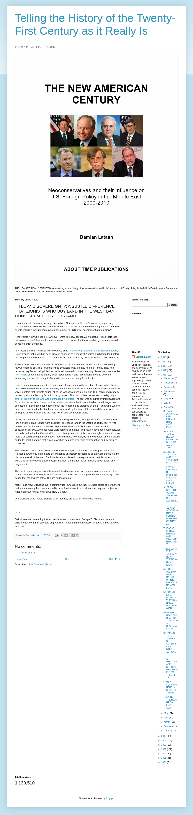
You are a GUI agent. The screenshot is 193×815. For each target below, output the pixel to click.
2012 (164, 370)
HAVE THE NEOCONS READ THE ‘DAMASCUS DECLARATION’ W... (170, 620)
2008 (164, 745)
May (166, 713)
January (168, 730)
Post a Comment (27, 552)
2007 (164, 749)
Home (68, 559)
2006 (164, 753)
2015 (164, 357)
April (166, 717)
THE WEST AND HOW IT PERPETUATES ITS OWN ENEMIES (170, 475)
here (22, 526)
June (166, 407)
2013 (164, 366)
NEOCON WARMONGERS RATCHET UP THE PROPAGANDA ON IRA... (170, 578)
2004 (164, 762)
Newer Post (21, 559)
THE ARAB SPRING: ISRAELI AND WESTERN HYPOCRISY (170, 536)
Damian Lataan (143, 357)
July (166, 403)
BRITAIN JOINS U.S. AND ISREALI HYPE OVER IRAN (170, 419)
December (169, 378)
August (167, 398)
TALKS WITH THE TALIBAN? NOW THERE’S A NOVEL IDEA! (170, 556)
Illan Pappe (21, 374)
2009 (164, 740)
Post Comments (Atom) (40, 564)
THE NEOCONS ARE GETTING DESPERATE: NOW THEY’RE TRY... (170, 668)
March (167, 722)
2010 (164, 736)
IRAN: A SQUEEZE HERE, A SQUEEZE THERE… (170, 687)
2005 (164, 758)
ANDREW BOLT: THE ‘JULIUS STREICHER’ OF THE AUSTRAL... (170, 495)
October (168, 387)
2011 (164, 374)
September (169, 391)
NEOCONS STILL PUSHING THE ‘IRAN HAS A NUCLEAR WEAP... (170, 600)
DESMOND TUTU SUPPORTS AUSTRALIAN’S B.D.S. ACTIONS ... (170, 644)
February (168, 726)
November (169, 382)
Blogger (110, 798)
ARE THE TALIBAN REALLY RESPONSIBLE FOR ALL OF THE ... (170, 439)
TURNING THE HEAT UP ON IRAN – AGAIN (170, 702)
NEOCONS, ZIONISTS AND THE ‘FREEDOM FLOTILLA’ (170, 457)
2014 (164, 361)
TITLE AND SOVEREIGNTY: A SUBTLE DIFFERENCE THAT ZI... (170, 516)
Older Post (114, 559)
